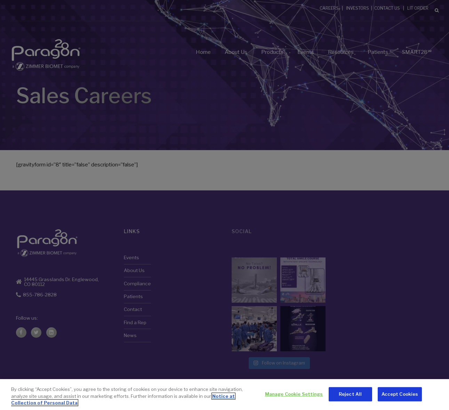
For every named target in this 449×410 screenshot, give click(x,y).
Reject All (350, 394)
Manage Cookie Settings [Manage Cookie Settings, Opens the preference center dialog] (294, 394)
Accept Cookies (400, 394)
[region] (224, 394)
